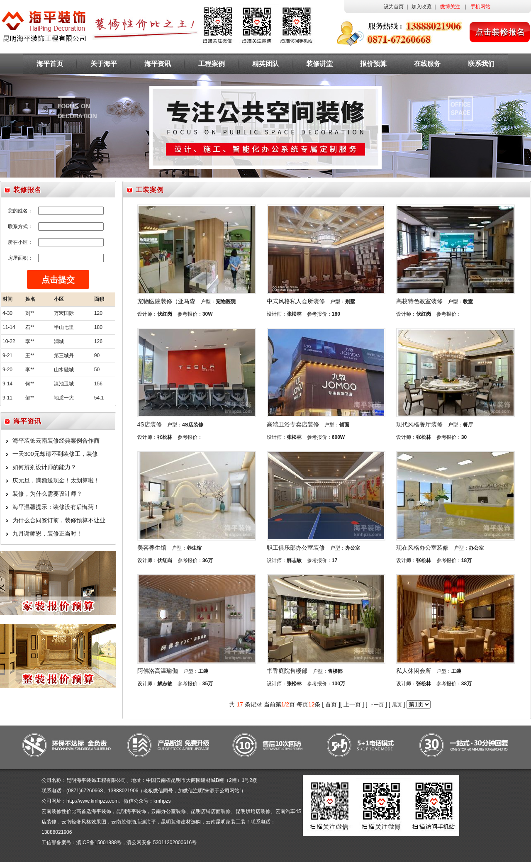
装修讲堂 (319, 63)
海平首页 (50, 63)
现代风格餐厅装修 (419, 424)
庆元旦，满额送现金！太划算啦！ (56, 480)
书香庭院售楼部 (287, 670)
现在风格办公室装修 (422, 547)
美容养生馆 (151, 547)
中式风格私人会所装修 (296, 301)
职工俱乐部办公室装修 (296, 547)
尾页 (397, 705)
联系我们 (481, 63)
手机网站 (480, 7)
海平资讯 (157, 63)
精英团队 (265, 63)
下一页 (376, 705)
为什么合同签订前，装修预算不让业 (58, 520)
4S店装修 (149, 424)
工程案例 (211, 63)
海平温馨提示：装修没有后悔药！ (56, 507)
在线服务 (427, 63)
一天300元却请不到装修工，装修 (54, 453)
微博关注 (450, 7)
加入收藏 (421, 7)
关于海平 (103, 63)
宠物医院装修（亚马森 (166, 301)
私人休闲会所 (413, 670)
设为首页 (394, 7)
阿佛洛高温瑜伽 (157, 670)
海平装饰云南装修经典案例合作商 (56, 440)
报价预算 (373, 63)
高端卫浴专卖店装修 (293, 424)
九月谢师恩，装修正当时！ (47, 533)
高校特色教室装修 (419, 301)
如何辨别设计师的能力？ (44, 467)
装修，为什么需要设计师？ (47, 493)
